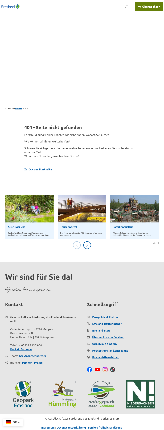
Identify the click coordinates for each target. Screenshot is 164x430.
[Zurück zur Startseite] (10, 6)
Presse (38, 362)
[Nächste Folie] (87, 245)
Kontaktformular (21, 349)
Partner (27, 362)
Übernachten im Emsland (108, 337)
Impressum (48, 427)
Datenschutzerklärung (71, 427)
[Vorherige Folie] (77, 245)
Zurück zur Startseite (38, 169)
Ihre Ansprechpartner (32, 356)
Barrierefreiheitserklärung (105, 427)
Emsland (18, 108)
